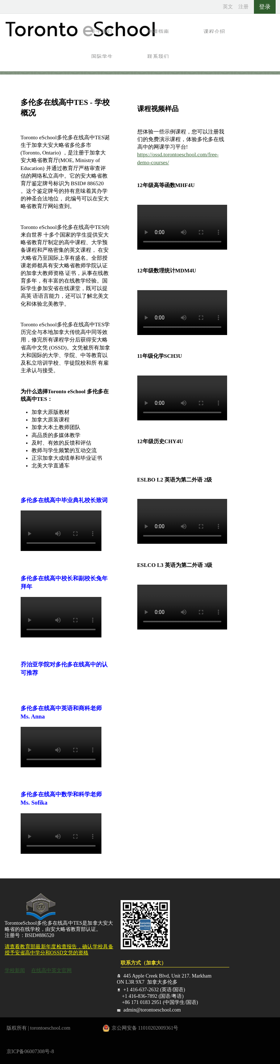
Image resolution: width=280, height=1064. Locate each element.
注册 (243, 6)
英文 (228, 6)
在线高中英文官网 (51, 970)
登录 (265, 7)
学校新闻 (15, 970)
